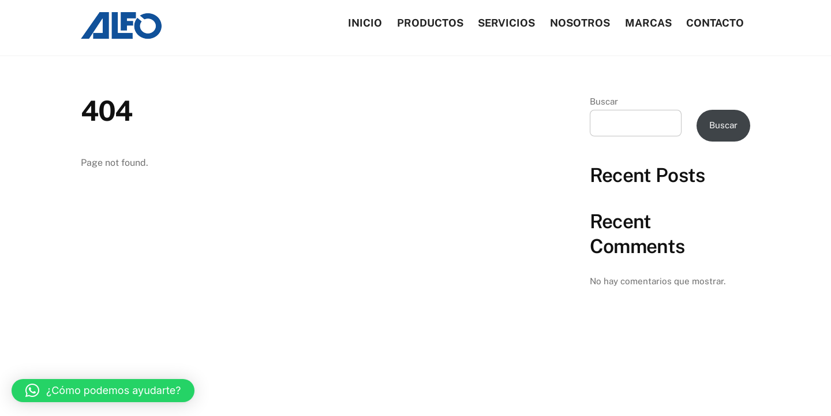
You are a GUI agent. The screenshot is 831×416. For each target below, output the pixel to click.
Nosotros (580, 23)
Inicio (365, 23)
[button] (103, 390)
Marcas (648, 23)
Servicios (506, 23)
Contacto (715, 23)
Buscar (604, 101)
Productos (430, 23)
